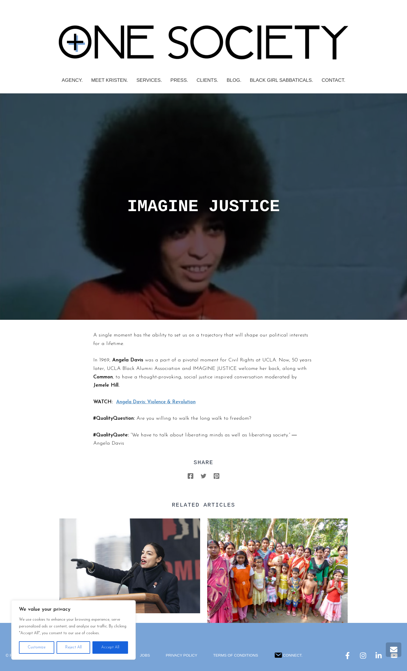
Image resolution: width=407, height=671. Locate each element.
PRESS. (179, 80)
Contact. (333, 80)
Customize (37, 647)
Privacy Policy (180, 655)
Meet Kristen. (109, 80)
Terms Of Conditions (236, 655)
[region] (73, 630)
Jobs (143, 655)
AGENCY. (72, 80)
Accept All (110, 647)
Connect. (289, 654)
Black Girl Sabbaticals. (281, 80)
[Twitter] (203, 476)
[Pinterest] (216, 476)
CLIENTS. (207, 80)
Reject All (73, 647)
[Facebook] (190, 476)
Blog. (234, 80)
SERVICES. (149, 80)
